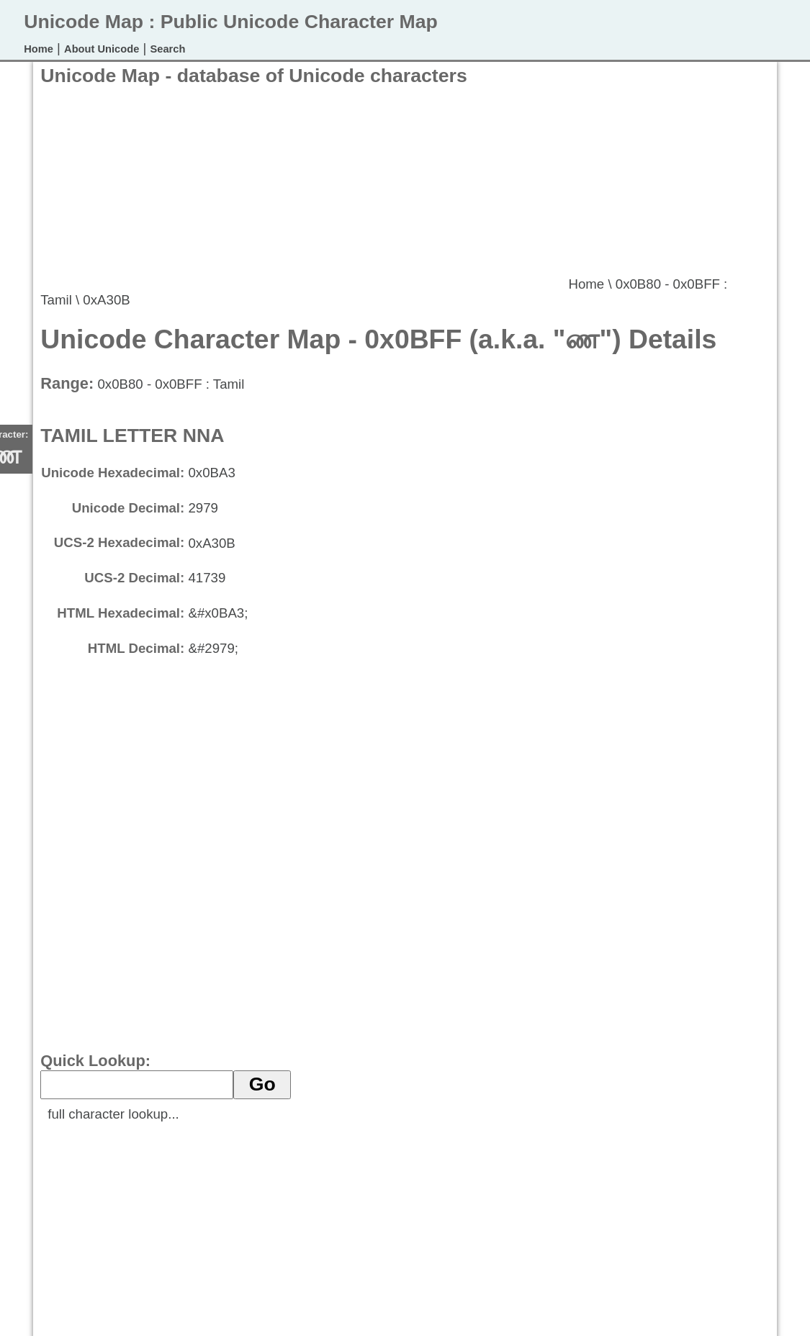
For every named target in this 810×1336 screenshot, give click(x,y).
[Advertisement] (302, 188)
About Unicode (101, 49)
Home (38, 49)
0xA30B (106, 299)
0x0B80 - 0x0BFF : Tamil (170, 384)
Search (168, 49)
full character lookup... (113, 1113)
